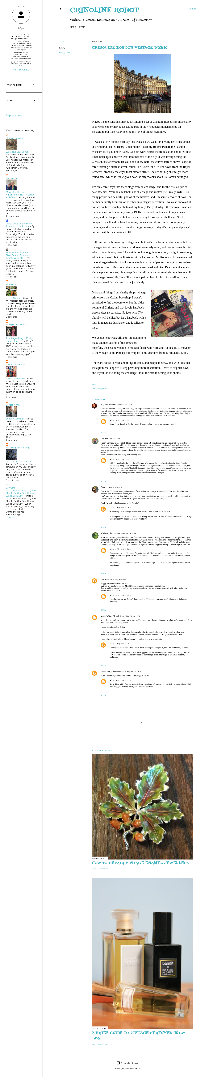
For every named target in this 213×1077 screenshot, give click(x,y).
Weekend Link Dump (17, 152)
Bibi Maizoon (106, 579)
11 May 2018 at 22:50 (133, 672)
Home (74, 27)
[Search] (192, 8)
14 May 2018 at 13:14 (122, 680)
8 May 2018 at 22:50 (132, 616)
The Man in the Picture (18, 226)
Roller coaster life (15, 378)
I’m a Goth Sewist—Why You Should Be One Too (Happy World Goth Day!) (21, 493)
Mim (112, 420)
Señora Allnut (13, 405)
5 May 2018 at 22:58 (115, 487)
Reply (103, 433)
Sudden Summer (15, 418)
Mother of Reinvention (110, 533)
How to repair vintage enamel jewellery (141, 863)
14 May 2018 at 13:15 (122, 644)
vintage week (64, 53)
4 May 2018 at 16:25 (124, 405)
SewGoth (11, 488)
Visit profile (21, 69)
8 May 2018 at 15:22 (120, 579)
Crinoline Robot (104, 10)
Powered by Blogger (127, 1063)
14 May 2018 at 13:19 (122, 508)
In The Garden (13, 298)
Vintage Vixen (13, 284)
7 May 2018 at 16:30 (128, 533)
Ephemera (11, 178)
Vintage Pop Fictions (17, 324)
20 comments (103, 869)
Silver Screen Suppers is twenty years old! (18, 256)
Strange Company (15, 138)
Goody (103, 487)
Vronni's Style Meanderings (112, 616)
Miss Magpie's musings (18, 447)
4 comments (102, 1044)
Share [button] (61, 41)
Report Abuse (14, 115)
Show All (11, 517)
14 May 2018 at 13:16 (122, 595)
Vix (102, 439)
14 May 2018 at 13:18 (122, 549)
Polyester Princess (108, 404)
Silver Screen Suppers (17, 252)
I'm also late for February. (19, 461)
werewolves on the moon (19, 223)
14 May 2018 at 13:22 (122, 420)
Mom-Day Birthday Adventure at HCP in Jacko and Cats (20, 195)
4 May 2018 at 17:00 (112, 439)
